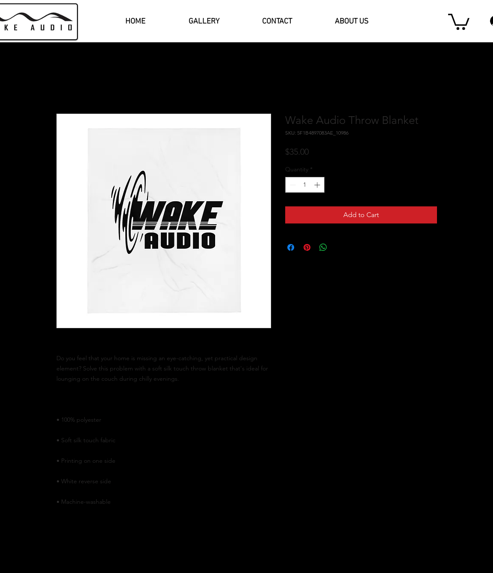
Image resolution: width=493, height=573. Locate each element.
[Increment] (318, 184)
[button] (458, 21)
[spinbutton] (305, 184)
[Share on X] (339, 247)
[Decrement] (291, 184)
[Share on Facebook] (291, 247)
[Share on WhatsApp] (323, 247)
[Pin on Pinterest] (307, 247)
